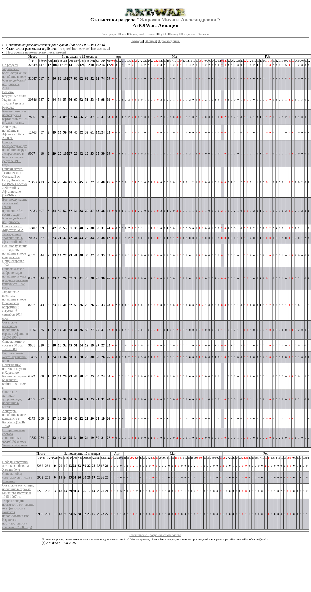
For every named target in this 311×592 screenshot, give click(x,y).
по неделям (81, 48)
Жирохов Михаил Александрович (178, 19)
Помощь (174, 34)
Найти (122, 34)
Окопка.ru (203, 34)
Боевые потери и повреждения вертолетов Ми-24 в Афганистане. (15, 116)
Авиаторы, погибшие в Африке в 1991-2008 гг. (13, 132)
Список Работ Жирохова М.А (12, 228)
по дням (64, 48)
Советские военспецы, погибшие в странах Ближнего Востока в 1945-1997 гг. (18, 491)
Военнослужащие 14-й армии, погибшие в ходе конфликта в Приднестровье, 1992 (14, 255)
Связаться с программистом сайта (155, 535)
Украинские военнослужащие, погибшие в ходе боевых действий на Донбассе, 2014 (14, 78)
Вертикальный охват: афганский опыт (14, 357)
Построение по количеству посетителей (36, 52)
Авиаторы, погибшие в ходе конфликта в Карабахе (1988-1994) (14, 418)
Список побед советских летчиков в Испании (17, 477)
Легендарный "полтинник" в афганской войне (14, 237)
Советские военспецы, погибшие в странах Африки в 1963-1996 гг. (15, 330)
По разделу (10, 65)
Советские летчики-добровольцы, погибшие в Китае (12, 399)
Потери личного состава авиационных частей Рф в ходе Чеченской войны (14, 437)
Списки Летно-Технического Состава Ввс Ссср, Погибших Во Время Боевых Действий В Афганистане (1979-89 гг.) (14, 182)
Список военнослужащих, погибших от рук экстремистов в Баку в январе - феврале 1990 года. (15, 153)
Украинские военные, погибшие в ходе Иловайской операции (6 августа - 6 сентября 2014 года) (14, 305)
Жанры (151, 41)
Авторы (137, 41)
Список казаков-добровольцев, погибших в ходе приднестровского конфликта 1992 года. (15, 278)
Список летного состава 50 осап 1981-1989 (13, 345)
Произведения (169, 41)
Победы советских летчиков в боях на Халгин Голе (15, 465)
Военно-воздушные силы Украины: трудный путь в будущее (14, 99)
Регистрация (109, 34)
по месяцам (100, 48)
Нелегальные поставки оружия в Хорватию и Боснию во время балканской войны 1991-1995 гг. (14, 376)
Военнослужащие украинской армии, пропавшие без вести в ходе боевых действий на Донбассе (14, 211)
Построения (188, 34)
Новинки (151, 34)
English (162, 34)
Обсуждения (135, 34)
